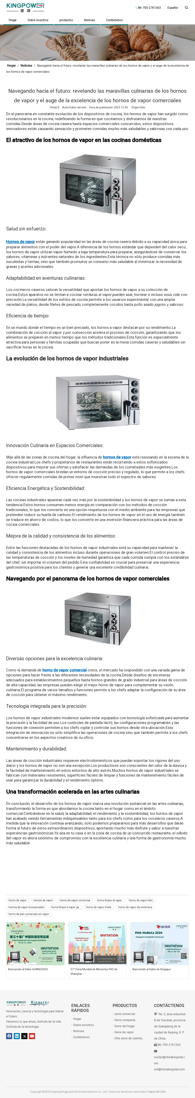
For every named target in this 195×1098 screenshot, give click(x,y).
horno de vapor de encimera (135, 907)
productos (66, 20)
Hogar (13, 20)
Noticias (89, 20)
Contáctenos (114, 20)
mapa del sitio (156, 1091)
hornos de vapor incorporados (26, 907)
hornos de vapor (43, 900)
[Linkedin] (17, 1036)
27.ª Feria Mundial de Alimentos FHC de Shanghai (93, 971)
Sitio (142, 107)
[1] (97, 43)
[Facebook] (9, 1036)
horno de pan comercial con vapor (29, 914)
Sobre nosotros (38, 20)
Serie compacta (124, 1020)
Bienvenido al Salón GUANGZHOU (28, 969)
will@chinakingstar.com (169, 1069)
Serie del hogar (124, 1026)
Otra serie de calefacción (131, 1038)
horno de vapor (18, 900)
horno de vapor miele (98, 907)
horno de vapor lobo (141, 900)
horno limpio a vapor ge (65, 907)
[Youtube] (32, 1036)
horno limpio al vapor (109, 900)
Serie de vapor (124, 1032)
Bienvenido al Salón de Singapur (152, 969)
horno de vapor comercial (75, 900)
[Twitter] (24, 1036)
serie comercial (124, 1014)
